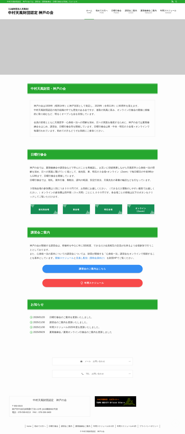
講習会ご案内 (66, 426)
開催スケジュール (64, 258)
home (29, 426)
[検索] (176, 1)
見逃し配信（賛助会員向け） (91, 258)
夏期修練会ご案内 (82, 426)
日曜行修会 (53, 426)
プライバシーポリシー (148, 426)
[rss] (172, 1)
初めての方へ (40, 426)
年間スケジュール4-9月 (127, 426)
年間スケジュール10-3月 (103, 426)
